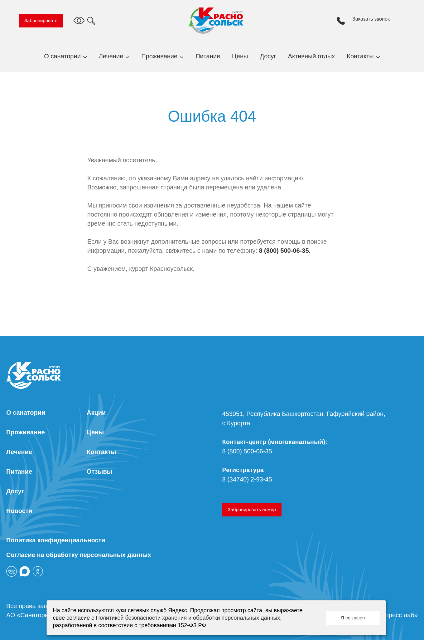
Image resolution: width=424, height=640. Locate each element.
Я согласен (353, 617)
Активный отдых (311, 56)
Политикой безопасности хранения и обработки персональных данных (188, 618)
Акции (96, 412)
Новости (19, 510)
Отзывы (99, 471)
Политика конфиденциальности (55, 540)
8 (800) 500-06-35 (247, 451)
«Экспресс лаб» (395, 615)
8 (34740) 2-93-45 (247, 479)
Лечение (111, 56)
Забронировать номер (252, 509)
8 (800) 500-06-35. (285, 250)
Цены (240, 56)
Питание (207, 56)
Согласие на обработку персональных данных (78, 554)
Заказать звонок (371, 19)
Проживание (159, 56)
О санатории (62, 56)
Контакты (360, 56)
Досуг (268, 56)
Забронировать (41, 20)
